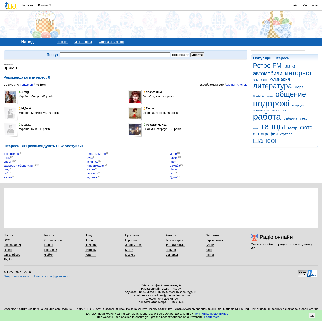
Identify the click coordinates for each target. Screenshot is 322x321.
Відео (8, 249)
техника (92, 162)
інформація (12, 154)
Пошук (89, 235)
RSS (7, 240)
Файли (49, 254)
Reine (148, 108)
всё (6, 173)
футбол (286, 134)
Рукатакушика (155, 124)
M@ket (25, 108)
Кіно (209, 249)
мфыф (25, 124)
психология (261, 110)
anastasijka (152, 92)
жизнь (8, 177)
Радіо (8, 259)
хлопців (242, 84)
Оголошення (53, 240)
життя (91, 169)
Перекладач (12, 244)
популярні (26, 84)
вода (7, 169)
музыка (270, 96)
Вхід (295, 5)
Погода (90, 240)
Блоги (210, 244)
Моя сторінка (83, 41)
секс (303, 118)
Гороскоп (131, 240)
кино (255, 79)
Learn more (212, 317)
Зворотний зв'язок (16, 276)
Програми (132, 235)
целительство (96, 154)
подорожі (271, 103)
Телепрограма (175, 240)
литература (272, 86)
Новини (171, 249)
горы (7, 157)
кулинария (279, 79)
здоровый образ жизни (19, 165)
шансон (266, 140)
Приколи (91, 244)
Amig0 (25, 92)
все (172, 173)
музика (258, 95)
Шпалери (50, 249)
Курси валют (214, 240)
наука (174, 157)
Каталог (171, 235)
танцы (272, 126)
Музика (130, 254)
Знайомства (133, 244)
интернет (298, 73)
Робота (49, 235)
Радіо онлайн (276, 237)
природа (298, 105)
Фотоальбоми (175, 244)
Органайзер (12, 254)
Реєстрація (310, 5)
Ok (312, 315)
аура (90, 157)
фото (306, 127)
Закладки (212, 235)
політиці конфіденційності (212, 313)
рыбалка (290, 118)
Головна (27, 5)
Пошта (8, 235)
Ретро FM (267, 65)
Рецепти (90, 254)
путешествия (278, 110)
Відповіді (172, 254)
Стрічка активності (111, 41)
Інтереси (11, 146)
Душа (173, 177)
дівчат (230, 84)
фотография (265, 133)
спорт (255, 129)
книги (264, 79)
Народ (48, 244)
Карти (129, 249)
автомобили (267, 73)
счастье (92, 173)
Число (174, 169)
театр (292, 128)
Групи (210, 254)
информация (96, 165)
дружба (175, 165)
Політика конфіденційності (52, 276)
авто (289, 66)
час (172, 162)
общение (291, 94)
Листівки (91, 249)
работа (267, 116)
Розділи (43, 5)
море (299, 87)
